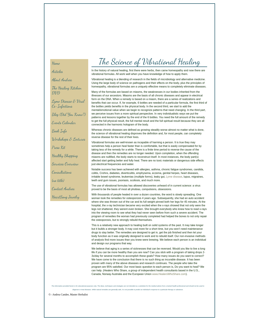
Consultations (62, 172)
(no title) (58, 180)
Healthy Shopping (65, 155)
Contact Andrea (63, 188)
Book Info (59, 130)
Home (56, 63)
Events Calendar (64, 122)
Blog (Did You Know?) (69, 114)
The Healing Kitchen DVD (66, 90)
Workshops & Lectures (68, 139)
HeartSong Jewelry (65, 196)
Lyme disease (174, 176)
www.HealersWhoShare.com (169, 274)
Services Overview (65, 163)
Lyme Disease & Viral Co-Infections (68, 104)
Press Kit (58, 147)
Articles (57, 71)
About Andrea (62, 79)
